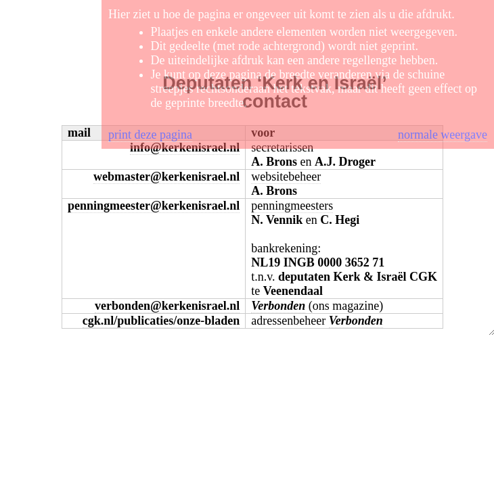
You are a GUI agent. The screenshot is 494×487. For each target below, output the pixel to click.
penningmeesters (292, 205)
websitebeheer (286, 176)
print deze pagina (150, 134)
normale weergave (442, 134)
